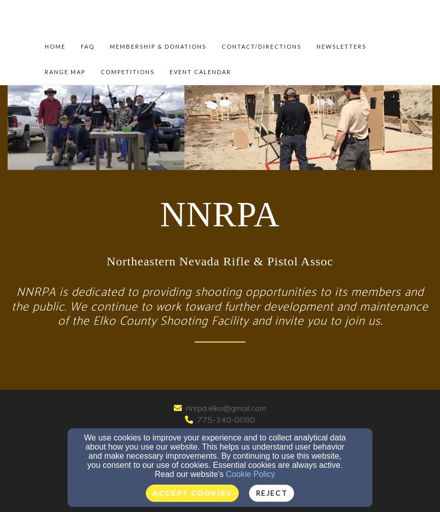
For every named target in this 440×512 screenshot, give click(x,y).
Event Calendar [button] (200, 72)
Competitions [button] (127, 72)
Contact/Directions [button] (261, 46)
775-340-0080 (226, 420)
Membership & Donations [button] (158, 46)
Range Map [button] (65, 72)
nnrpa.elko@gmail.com (226, 408)
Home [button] (55, 46)
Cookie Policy (250, 474)
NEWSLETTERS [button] (341, 46)
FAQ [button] (88, 46)
